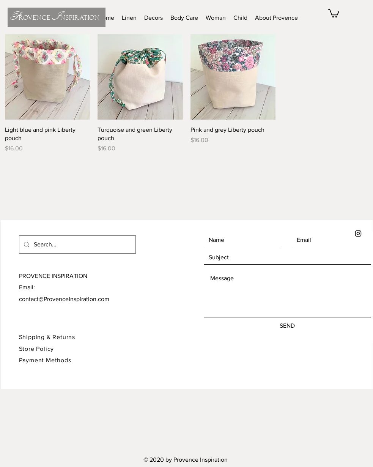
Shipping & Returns (47, 337)
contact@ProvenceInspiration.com (64, 299)
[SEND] (287, 325)
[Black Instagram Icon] (358, 233)
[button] (333, 12)
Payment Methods (45, 360)
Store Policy (37, 349)
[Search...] (77, 244)
